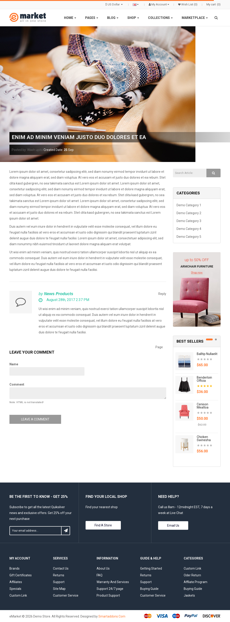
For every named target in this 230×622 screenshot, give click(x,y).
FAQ (99, 575)
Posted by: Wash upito (27, 150)
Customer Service (65, 595)
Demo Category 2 (189, 213)
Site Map (59, 589)
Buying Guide (149, 589)
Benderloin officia (204, 379)
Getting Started (151, 568)
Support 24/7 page (110, 589)
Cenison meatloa (202, 405)
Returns (58, 575)
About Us (103, 568)
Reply (162, 294)
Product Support (108, 595)
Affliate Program (195, 582)
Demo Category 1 (189, 205)
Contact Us (61, 568)
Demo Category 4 (189, 229)
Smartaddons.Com (111, 616)
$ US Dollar (114, 4)
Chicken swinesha (204, 438)
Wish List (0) (189, 4)
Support (58, 582)
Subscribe (65, 530)
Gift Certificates (20, 575)
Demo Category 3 (189, 221)
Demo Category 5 (189, 236)
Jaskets (189, 595)
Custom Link (18, 595)
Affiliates (15, 582)
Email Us (173, 525)
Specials (15, 589)
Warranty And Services (113, 582)
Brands (14, 568)
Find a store (103, 525)
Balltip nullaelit (207, 354)
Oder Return (192, 575)
